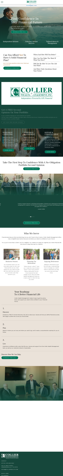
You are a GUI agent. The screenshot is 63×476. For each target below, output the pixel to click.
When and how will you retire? (44, 55)
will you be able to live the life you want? (45, 65)
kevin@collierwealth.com (9, 469)
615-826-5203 (10, 463)
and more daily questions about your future (44, 70)
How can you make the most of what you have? (44, 59)
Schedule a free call (12, 68)
